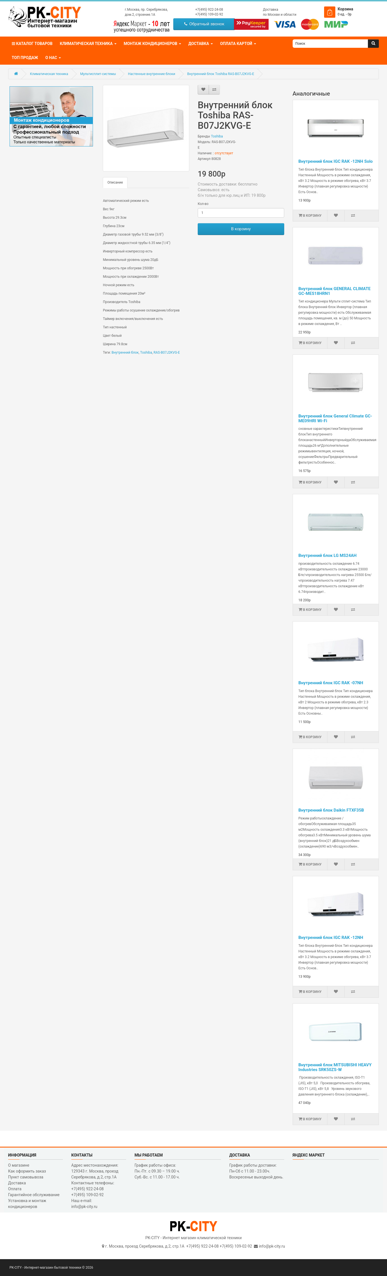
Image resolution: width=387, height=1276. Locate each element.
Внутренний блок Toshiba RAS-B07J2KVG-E (220, 74)
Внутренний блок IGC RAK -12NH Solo (336, 161)
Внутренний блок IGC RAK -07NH (331, 682)
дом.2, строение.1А (140, 15)
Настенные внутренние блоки (151, 74)
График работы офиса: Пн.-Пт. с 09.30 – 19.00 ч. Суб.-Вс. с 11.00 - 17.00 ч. (157, 1171)
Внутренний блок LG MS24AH (328, 555)
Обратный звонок (204, 23)
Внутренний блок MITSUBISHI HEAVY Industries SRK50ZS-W (335, 1067)
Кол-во (203, 204)
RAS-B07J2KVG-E (167, 352)
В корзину (241, 228)
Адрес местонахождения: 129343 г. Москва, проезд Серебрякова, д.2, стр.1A (95, 1171)
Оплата (15, 1189)
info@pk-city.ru (272, 1246)
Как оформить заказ (27, 1171)
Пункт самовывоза (25, 1177)
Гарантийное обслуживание (34, 1195)
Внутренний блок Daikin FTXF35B (331, 810)
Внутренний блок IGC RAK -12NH (331, 937)
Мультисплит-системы (98, 74)
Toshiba (217, 136)
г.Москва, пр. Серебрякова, (146, 10)
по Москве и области (279, 15)
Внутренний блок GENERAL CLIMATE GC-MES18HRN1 (335, 291)
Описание (115, 182)
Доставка (270, 10)
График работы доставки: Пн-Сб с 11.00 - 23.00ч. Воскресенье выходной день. (256, 1171)
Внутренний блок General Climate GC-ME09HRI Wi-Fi (335, 418)
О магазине (18, 1165)
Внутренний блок (125, 352)
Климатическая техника (49, 74)
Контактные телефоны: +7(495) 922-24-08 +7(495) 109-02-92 (92, 1189)
